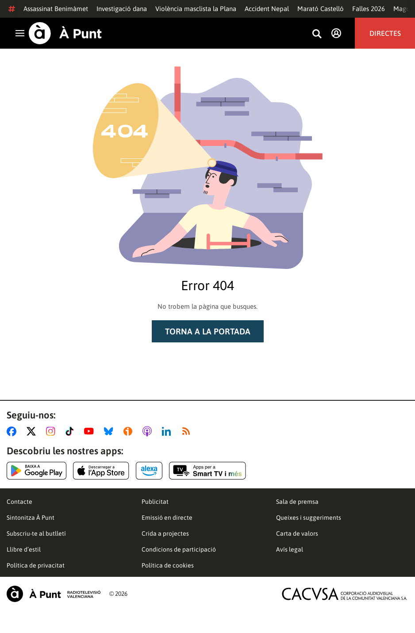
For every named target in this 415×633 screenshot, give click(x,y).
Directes (385, 33)
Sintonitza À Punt (30, 517)
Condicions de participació (179, 549)
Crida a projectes (165, 533)
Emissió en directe (167, 517)
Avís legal (289, 549)
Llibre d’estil (24, 549)
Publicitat (155, 501)
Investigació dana (121, 8)
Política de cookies (168, 565)
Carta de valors (297, 533)
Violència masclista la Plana (195, 8)
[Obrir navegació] (20, 33)
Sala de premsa (297, 501)
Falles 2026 (368, 8)
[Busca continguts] (316, 34)
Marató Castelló (320, 8)
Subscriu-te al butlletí (36, 533)
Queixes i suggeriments (308, 517)
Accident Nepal (267, 8)
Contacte (19, 501)
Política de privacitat (36, 565)
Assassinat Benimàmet (55, 8)
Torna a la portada (207, 331)
